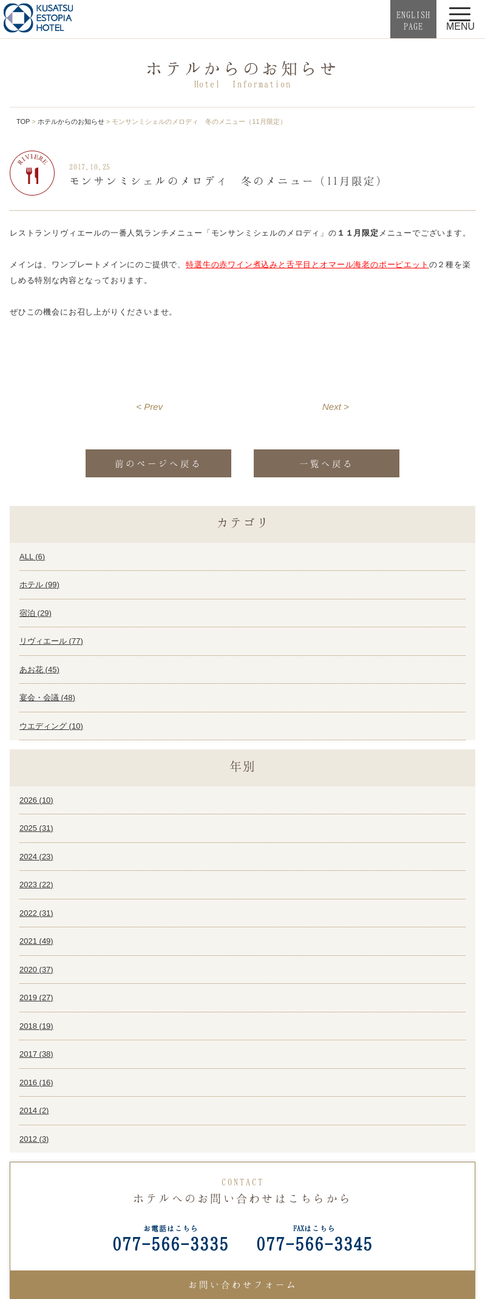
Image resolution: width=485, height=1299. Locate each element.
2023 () (36, 884)
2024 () (36, 856)
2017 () (36, 1054)
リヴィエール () (51, 641)
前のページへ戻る (158, 463)
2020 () (36, 969)
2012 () (34, 1139)
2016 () (36, 1082)
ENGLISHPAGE (413, 20)
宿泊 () (35, 613)
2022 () (36, 913)
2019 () (36, 997)
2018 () (36, 1026)
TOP (23, 121)
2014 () (34, 1110)
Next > (335, 406)
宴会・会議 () (47, 697)
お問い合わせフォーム (242, 1284)
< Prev (149, 406)
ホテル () (39, 584)
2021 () (36, 941)
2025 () (36, 828)
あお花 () (39, 669)
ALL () (32, 556)
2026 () (36, 800)
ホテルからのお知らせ (71, 121)
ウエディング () (51, 726)
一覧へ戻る (326, 463)
